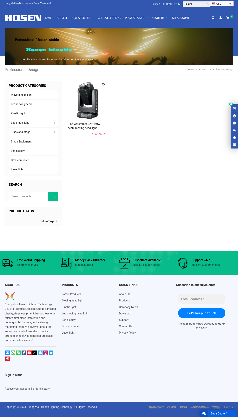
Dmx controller (20, 160)
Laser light (17, 169)
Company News (128, 307)
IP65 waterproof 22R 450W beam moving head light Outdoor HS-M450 (84, 128)
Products (124, 300)
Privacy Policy (127, 332)
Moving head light (21, 94)
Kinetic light (18, 113)
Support (124, 319)
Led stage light (20, 122)
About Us (124, 294)
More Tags (50, 221)
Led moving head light (75, 313)
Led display (18, 150)
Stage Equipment (21, 141)
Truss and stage (20, 132)
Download (125, 313)
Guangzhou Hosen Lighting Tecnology (50, 406)
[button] (103, 84)
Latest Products (71, 294)
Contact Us (125, 326)
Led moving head (21, 104)
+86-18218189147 (170, 4)
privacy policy (213, 323)
